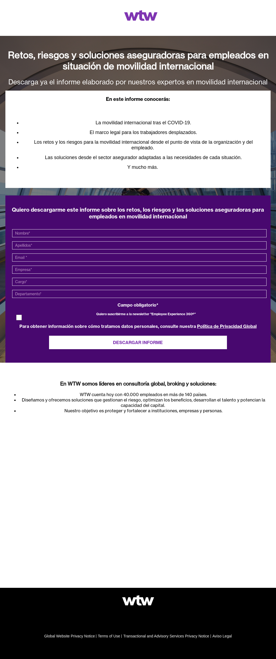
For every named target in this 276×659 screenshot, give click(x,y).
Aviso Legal (222, 636)
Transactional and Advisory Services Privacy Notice (166, 636)
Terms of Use (109, 636)
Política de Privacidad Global (227, 326)
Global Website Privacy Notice (69, 636)
